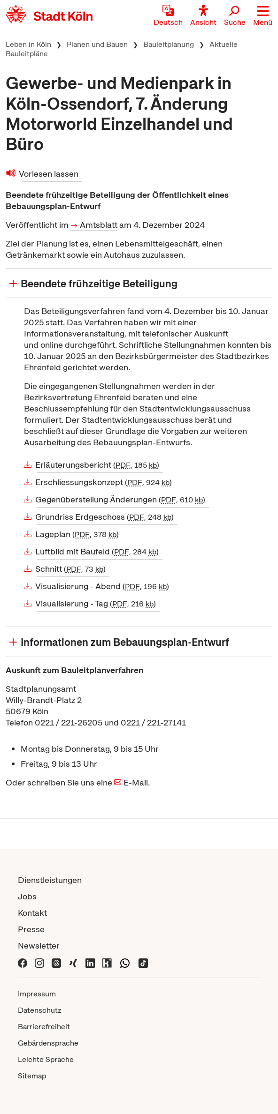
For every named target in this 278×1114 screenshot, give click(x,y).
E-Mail (136, 782)
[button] (262, 16)
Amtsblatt (98, 224)
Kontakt (32, 912)
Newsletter (39, 945)
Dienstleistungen (50, 880)
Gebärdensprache (48, 1043)
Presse (31, 929)
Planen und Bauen (97, 44)
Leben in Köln (28, 44)
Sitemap (32, 1076)
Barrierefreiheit (44, 1027)
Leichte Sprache (46, 1059)
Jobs (27, 896)
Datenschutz (40, 1010)
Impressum (37, 994)
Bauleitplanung (168, 44)
